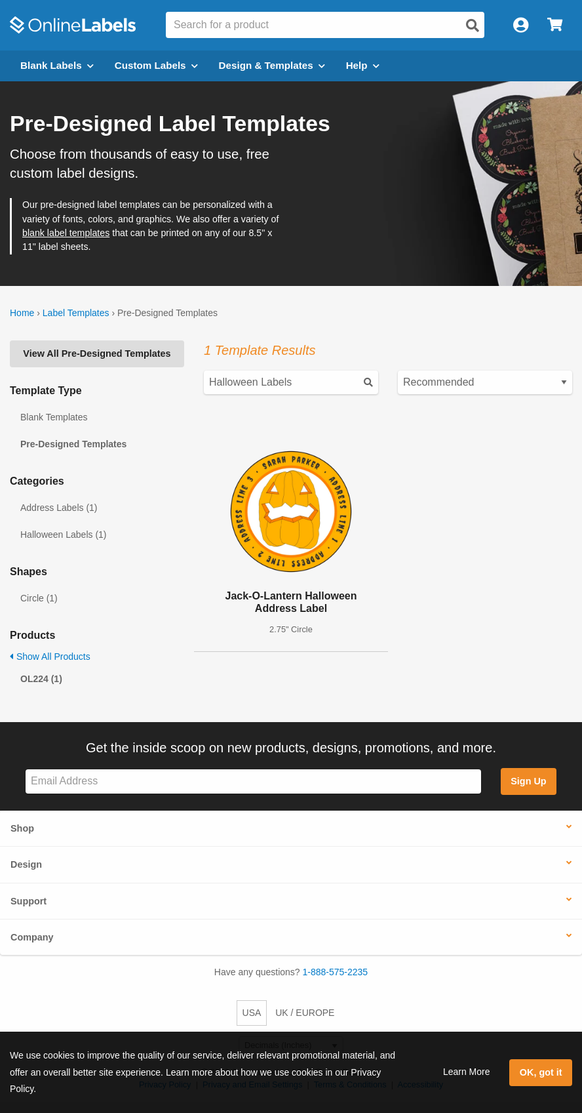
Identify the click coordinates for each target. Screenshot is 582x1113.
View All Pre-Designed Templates (96, 353)
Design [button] (26, 864)
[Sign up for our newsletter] (253, 781)
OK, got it (541, 1072)
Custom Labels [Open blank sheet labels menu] (156, 65)
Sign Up (528, 781)
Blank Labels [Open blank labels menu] (57, 65)
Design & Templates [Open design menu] (272, 65)
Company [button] (32, 937)
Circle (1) (39, 598)
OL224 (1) (41, 679)
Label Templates (76, 313)
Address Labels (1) (59, 507)
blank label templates (65, 233)
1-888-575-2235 (335, 972)
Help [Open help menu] (362, 65)
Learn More (466, 1071)
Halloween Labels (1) (63, 534)
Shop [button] (22, 828)
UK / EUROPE (304, 1012)
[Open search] (472, 25)
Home (22, 313)
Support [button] (28, 901)
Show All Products (50, 656)
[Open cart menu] (554, 25)
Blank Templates (53, 417)
